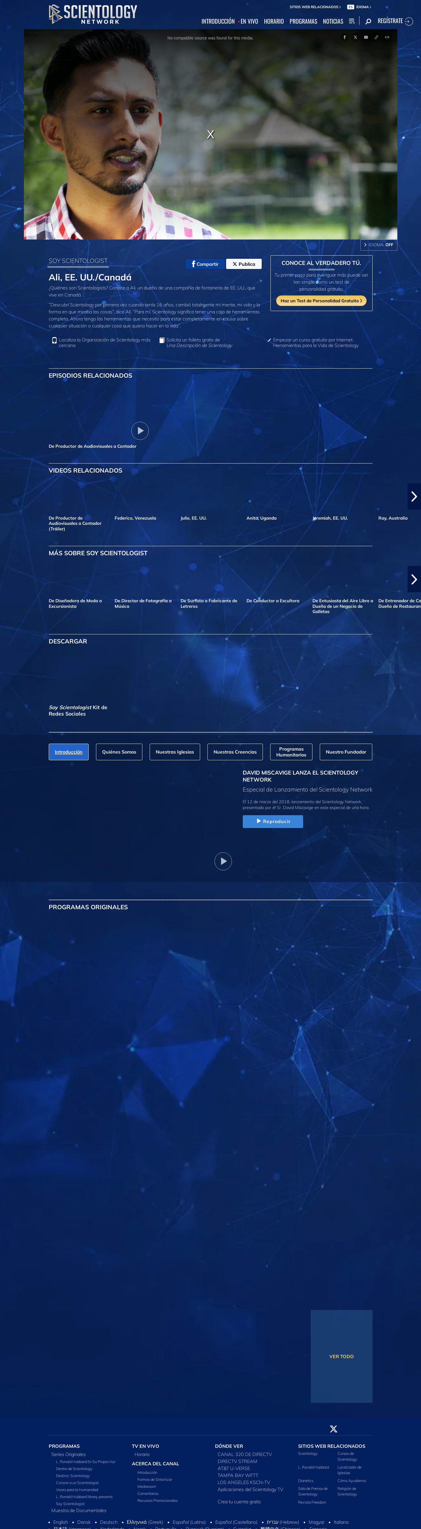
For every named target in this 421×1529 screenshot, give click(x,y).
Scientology (308, 1453)
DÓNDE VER (229, 1446)
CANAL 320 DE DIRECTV (245, 1454)
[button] (414, 496)
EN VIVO (249, 21)
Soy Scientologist (70, 1503)
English (60, 1522)
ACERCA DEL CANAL (155, 1463)
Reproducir (273, 821)
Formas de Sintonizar (154, 1479)
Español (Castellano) (236, 1522)
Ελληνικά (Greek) (145, 1522)
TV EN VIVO (145, 1446)
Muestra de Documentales (78, 1510)
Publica (244, 264)
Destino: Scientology (73, 1475)
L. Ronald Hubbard (313, 1467)
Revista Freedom (312, 1502)
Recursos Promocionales (157, 1500)
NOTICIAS (333, 21)
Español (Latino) (189, 1522)
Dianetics (305, 1480)
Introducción (147, 1472)
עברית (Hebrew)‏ (283, 1522)
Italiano (341, 1522)
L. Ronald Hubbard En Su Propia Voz (86, 1461)
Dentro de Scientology (74, 1468)
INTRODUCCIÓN (218, 21)
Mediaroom (146, 1486)
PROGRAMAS (303, 21)
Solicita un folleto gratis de (199, 342)
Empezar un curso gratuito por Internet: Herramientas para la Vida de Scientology (316, 342)
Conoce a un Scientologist (77, 1482)
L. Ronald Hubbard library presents (84, 1496)
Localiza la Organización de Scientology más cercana (105, 342)
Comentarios (147, 1493)
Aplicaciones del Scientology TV (250, 1489)
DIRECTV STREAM (237, 1461)
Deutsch (109, 1522)
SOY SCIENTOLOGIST (78, 260)
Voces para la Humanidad (77, 1489)
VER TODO (341, 1356)
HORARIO (274, 21)
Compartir (205, 264)
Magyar (316, 1522)
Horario (142, 1454)
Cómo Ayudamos (352, 1480)
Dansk (84, 1522)
